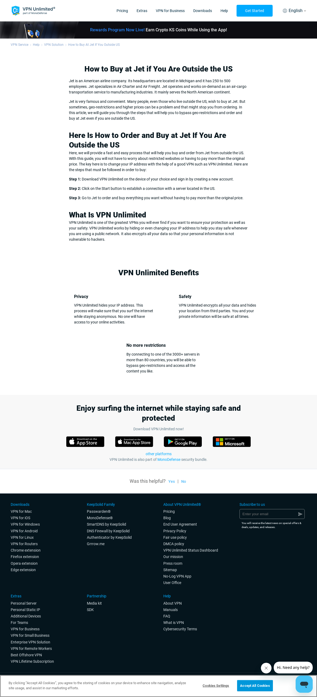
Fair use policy (175, 537)
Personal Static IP (25, 610)
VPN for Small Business (30, 635)
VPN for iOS (20, 518)
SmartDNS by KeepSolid (106, 524)
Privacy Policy (174, 531)
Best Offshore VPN (26, 655)
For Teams (19, 622)
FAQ (166, 616)
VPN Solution (54, 45)
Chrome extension (26, 550)
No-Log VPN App (177, 576)
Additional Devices (26, 616)
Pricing (122, 11)
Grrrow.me (96, 544)
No (183, 481)
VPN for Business (170, 11)
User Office (172, 583)
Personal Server (24, 603)
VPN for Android (24, 531)
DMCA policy (173, 544)
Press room (172, 563)
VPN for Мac (21, 511)
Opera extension (24, 563)
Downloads (202, 11)
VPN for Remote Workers (31, 648)
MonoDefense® (100, 518)
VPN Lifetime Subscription (32, 661)
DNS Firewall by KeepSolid (108, 531)
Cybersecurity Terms (180, 629)
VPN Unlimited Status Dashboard (190, 550)
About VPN (172, 603)
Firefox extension (25, 557)
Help (224, 11)
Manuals (170, 610)
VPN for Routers (24, 544)
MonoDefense (168, 459)
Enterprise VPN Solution (30, 642)
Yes (171, 481)
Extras (142, 11)
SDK (90, 610)
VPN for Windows (25, 524)
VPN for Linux (22, 537)
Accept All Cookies (255, 686)
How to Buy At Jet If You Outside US (94, 45)
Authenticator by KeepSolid (109, 537)
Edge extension (23, 570)
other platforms (159, 454)
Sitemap (170, 570)
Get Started (254, 11)
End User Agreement (180, 524)
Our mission (173, 557)
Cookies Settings (216, 686)
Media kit (94, 603)
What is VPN (173, 622)
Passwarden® (99, 511)
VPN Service (19, 45)
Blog (167, 518)
